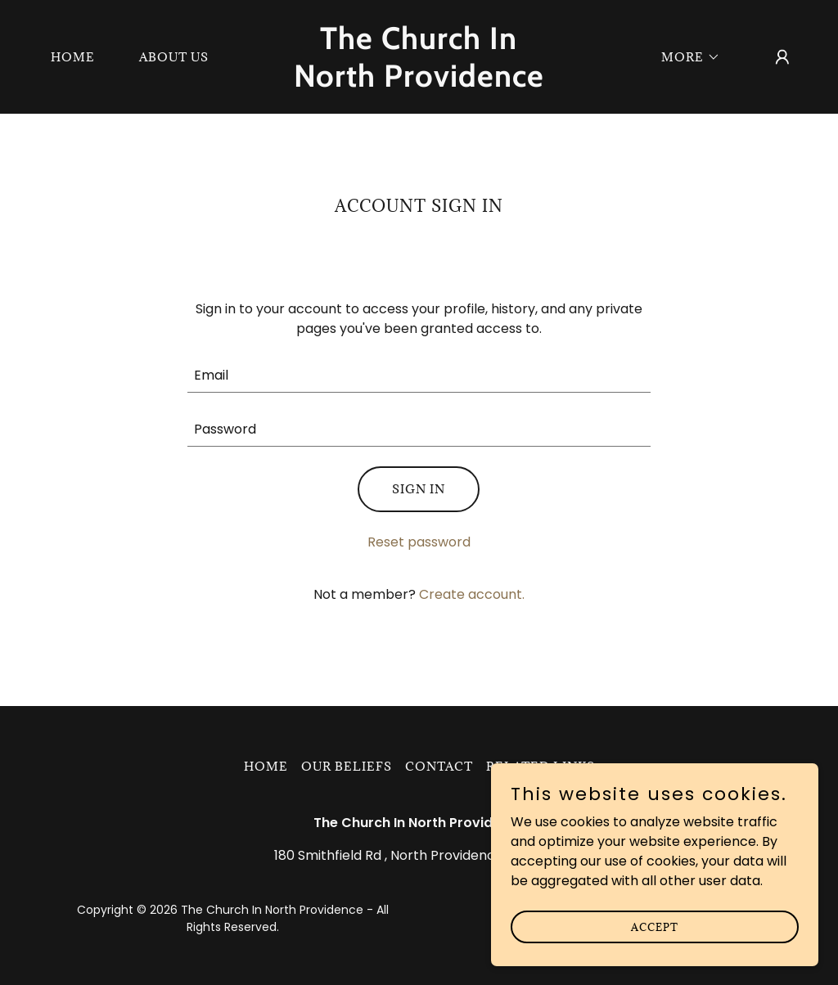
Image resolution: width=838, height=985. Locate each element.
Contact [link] (439, 766)
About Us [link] (174, 57)
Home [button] (266, 766)
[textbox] (418, 375)
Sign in (418, 489)
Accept (654, 926)
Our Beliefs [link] (346, 766)
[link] (418, 82)
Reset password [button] (419, 542)
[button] (685, 57)
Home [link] (73, 57)
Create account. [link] (472, 594)
